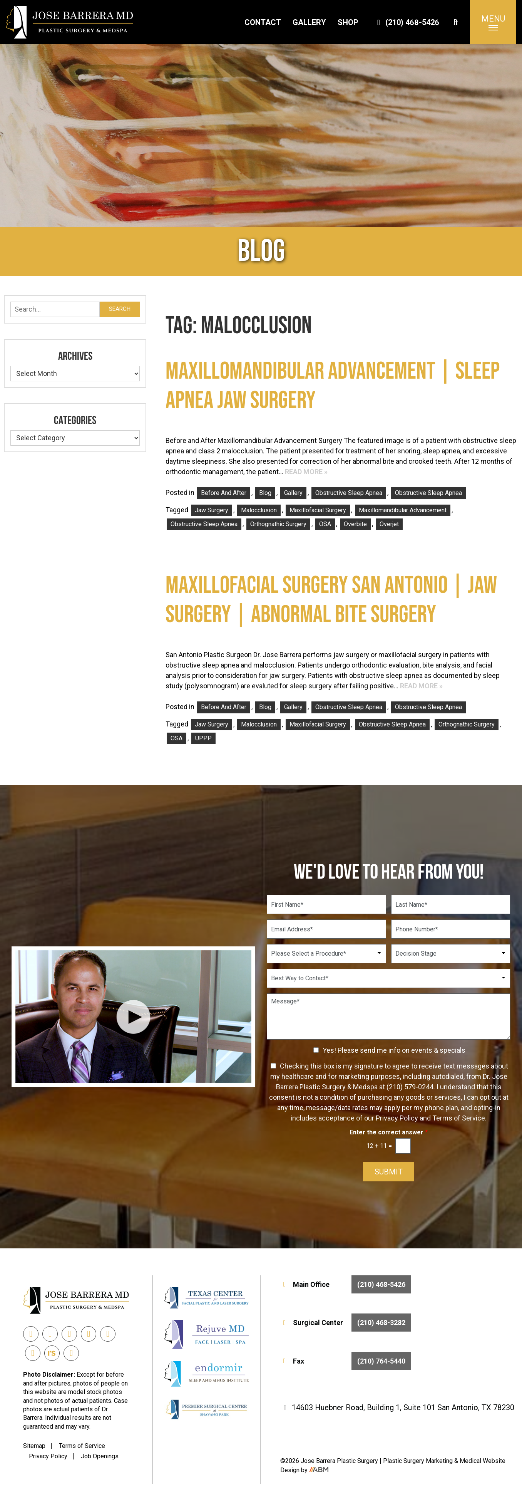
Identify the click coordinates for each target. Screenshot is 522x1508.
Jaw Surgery (211, 510)
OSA (325, 524)
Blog (265, 493)
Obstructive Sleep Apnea (348, 493)
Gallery (309, 22)
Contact (262, 22)
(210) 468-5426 (406, 22)
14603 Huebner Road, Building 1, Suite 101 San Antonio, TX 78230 (397, 1407)
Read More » (306, 472)
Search (119, 308)
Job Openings (100, 1456)
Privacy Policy (48, 1456)
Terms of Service (82, 1445)
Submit (389, 1171)
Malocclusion (259, 510)
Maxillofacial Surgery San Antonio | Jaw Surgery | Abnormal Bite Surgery (331, 600)
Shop (348, 22)
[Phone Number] (450, 929)
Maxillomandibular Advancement (403, 510)
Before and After (223, 493)
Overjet (389, 524)
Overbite (355, 524)
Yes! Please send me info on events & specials (394, 1050)
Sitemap (34, 1445)
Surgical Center (345, 1322)
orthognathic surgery (278, 524)
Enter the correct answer (389, 1132)
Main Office (345, 1284)
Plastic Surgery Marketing (418, 1460)
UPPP (203, 738)
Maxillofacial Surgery (317, 510)
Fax (345, 1361)
